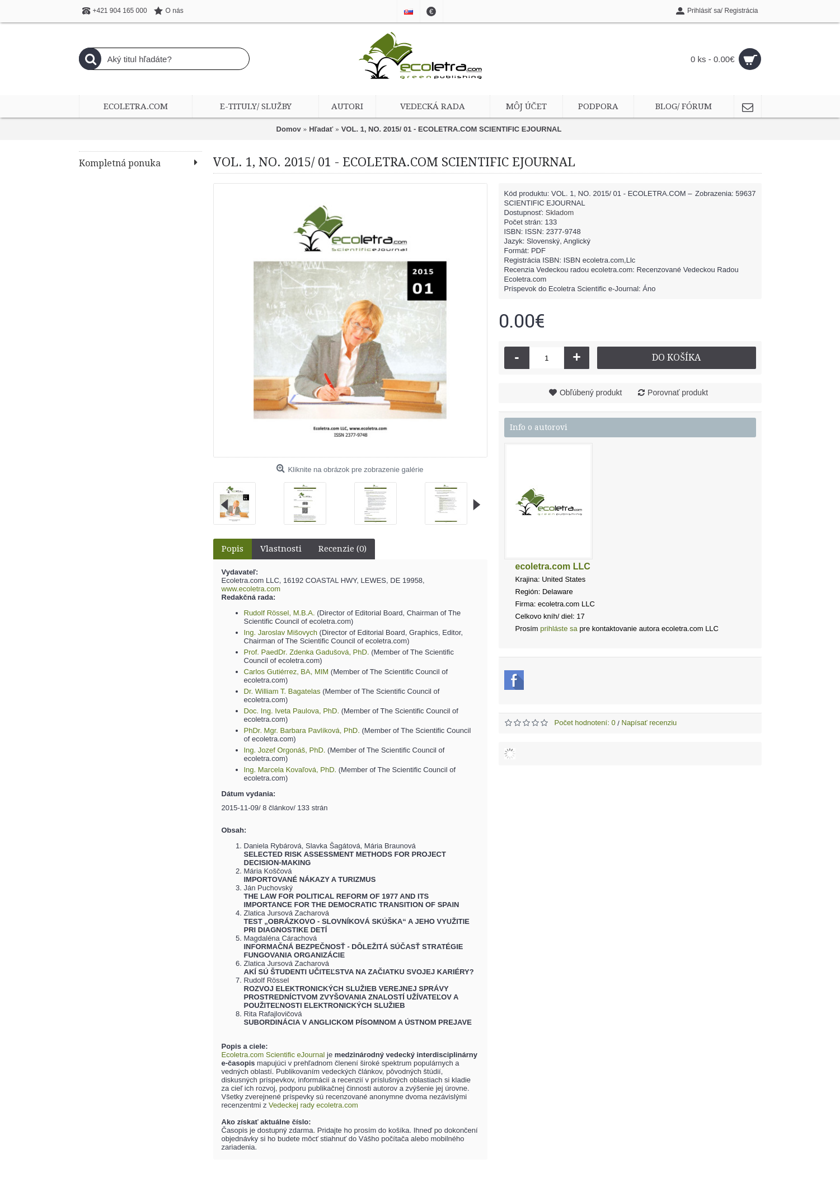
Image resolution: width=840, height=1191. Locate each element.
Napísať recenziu (649, 722)
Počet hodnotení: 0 (585, 722)
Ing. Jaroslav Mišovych (281, 632)
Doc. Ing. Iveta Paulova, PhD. (292, 711)
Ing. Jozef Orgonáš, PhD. (285, 750)
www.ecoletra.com (251, 589)
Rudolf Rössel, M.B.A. (279, 613)
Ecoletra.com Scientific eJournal (273, 1054)
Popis (232, 549)
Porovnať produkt (677, 392)
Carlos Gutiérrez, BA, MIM (286, 671)
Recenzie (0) (342, 549)
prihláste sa (558, 628)
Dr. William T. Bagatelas (282, 691)
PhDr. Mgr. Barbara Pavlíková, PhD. (302, 730)
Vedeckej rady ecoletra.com (313, 1105)
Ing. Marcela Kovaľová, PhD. (290, 769)
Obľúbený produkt (591, 392)
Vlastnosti (281, 549)
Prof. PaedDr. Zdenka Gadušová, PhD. (306, 652)
